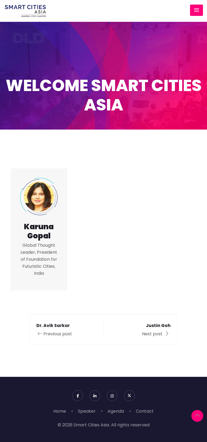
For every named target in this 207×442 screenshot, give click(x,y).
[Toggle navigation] (196, 10)
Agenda (116, 411)
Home (59, 411)
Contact (145, 411)
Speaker (87, 411)
